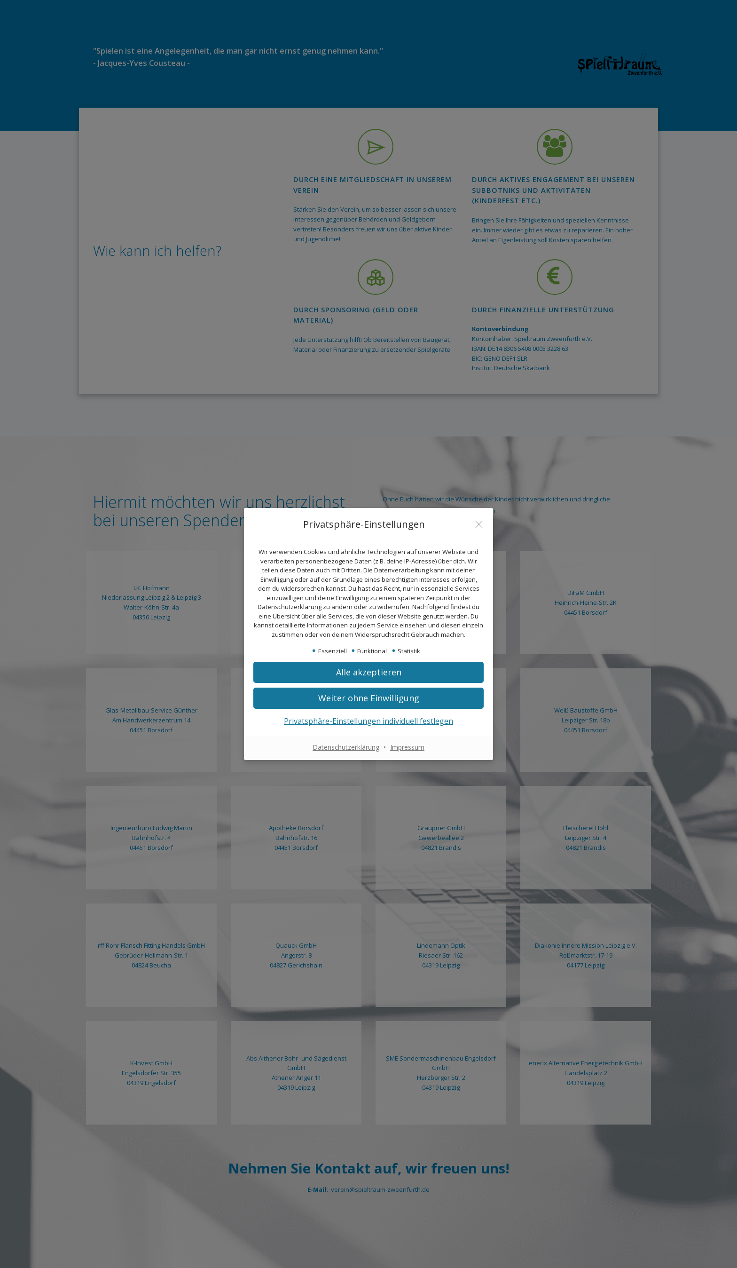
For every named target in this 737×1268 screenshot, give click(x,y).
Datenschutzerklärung (346, 747)
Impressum (407, 747)
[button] (368, 698)
